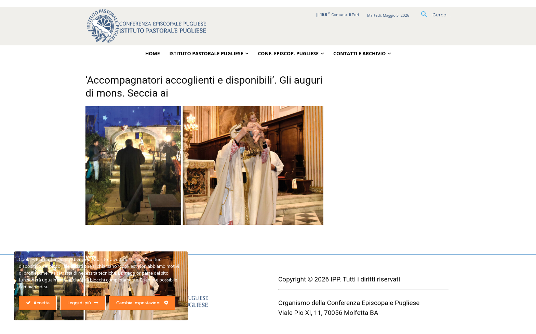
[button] (433, 15)
